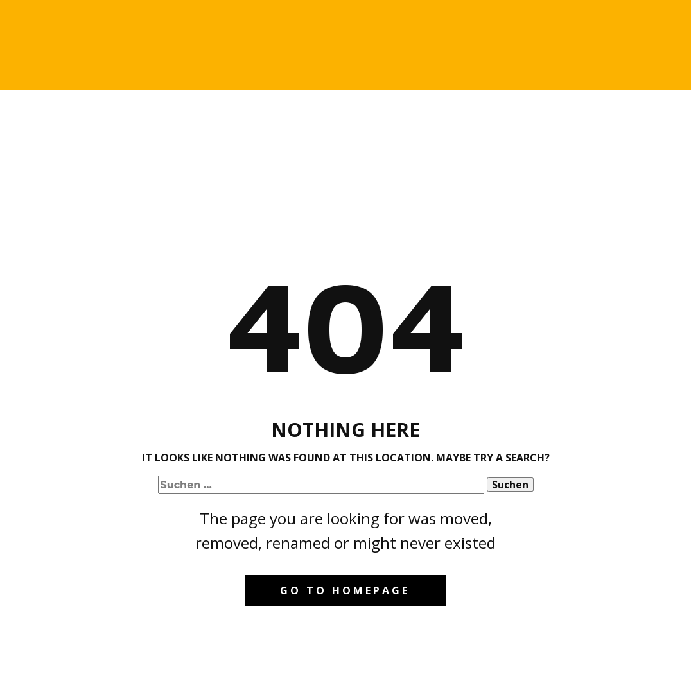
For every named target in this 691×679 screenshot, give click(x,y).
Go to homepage (345, 590)
